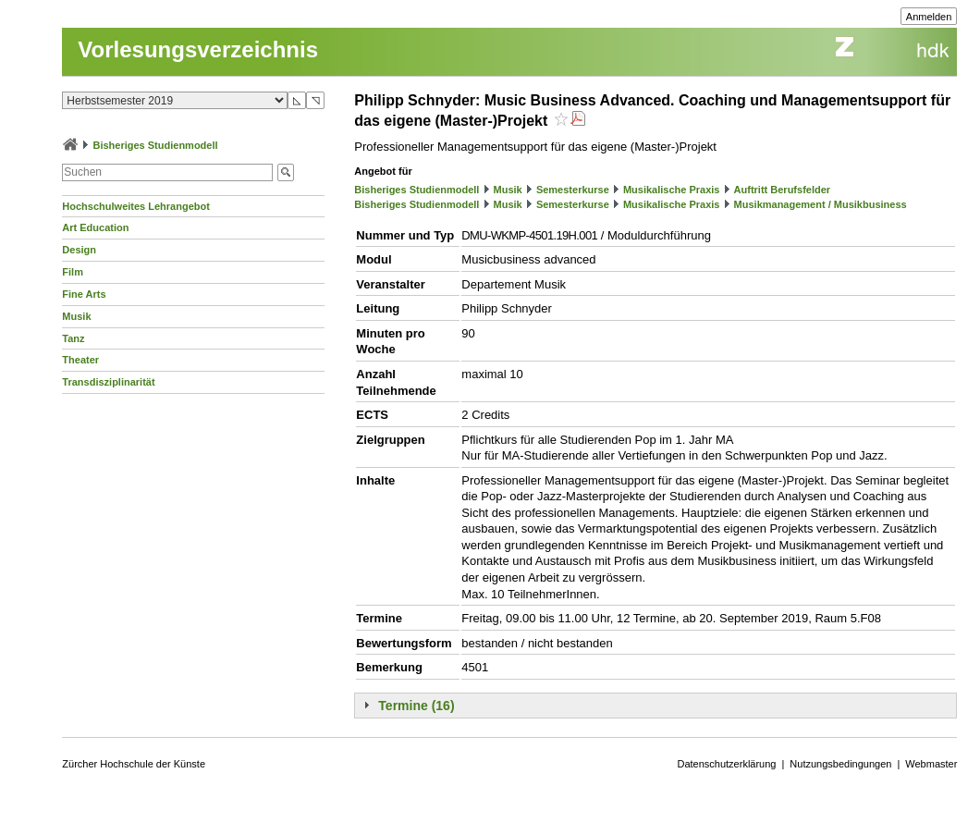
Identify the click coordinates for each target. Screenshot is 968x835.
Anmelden (929, 16)
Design (79, 249)
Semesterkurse (572, 189)
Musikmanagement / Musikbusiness (820, 204)
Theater (80, 359)
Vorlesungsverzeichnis (198, 49)
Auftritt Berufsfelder (782, 189)
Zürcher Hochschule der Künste (133, 763)
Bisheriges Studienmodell (154, 145)
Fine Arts (83, 294)
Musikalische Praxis (671, 189)
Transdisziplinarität (108, 381)
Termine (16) (416, 705)
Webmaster (931, 763)
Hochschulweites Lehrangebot (136, 206)
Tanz (73, 338)
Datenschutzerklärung (726, 763)
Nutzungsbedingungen (840, 763)
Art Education (95, 227)
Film (72, 271)
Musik (76, 316)
